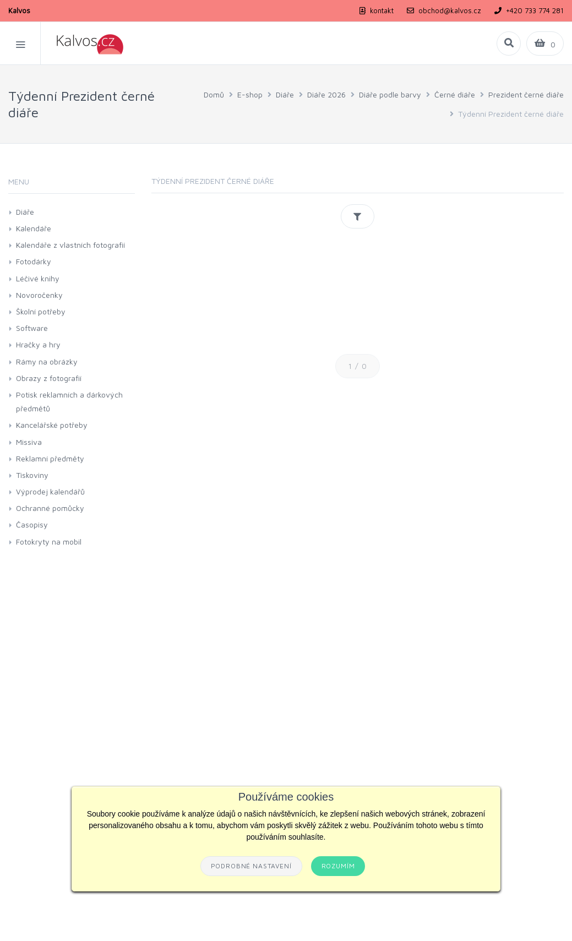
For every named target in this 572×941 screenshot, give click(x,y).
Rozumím (338, 866)
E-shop (250, 94)
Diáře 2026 (326, 94)
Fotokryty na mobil (48, 541)
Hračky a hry (38, 344)
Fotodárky (33, 261)
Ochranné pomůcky (50, 508)
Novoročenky (39, 295)
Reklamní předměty (50, 458)
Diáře (285, 94)
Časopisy (32, 524)
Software (32, 328)
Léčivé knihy (37, 278)
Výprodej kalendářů (50, 491)
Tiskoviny (32, 475)
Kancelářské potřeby (52, 424)
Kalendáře (33, 228)
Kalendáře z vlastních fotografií (70, 244)
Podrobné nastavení (251, 866)
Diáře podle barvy (390, 94)
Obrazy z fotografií (48, 378)
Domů (214, 94)
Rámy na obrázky (47, 361)
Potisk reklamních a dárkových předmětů (69, 401)
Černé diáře (454, 94)
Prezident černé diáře (526, 94)
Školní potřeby (41, 311)
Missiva (29, 442)
